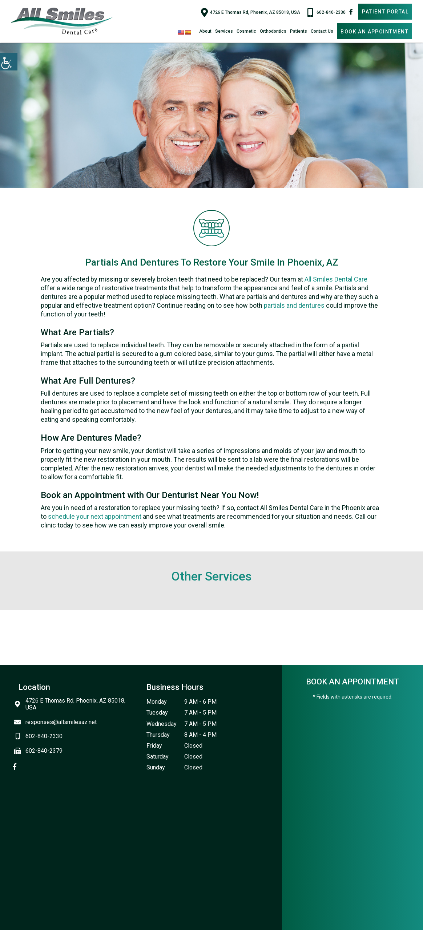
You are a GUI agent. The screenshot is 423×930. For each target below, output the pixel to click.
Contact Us (322, 31)
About (205, 31)
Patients (298, 31)
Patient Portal (385, 12)
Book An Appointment (374, 32)
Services (224, 31)
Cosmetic (246, 31)
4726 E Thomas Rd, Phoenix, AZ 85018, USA (250, 12)
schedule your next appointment (94, 516)
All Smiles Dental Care (336, 279)
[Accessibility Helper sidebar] (8, 61)
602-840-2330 (326, 12)
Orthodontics (273, 31)
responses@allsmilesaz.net (57, 722)
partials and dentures (294, 305)
